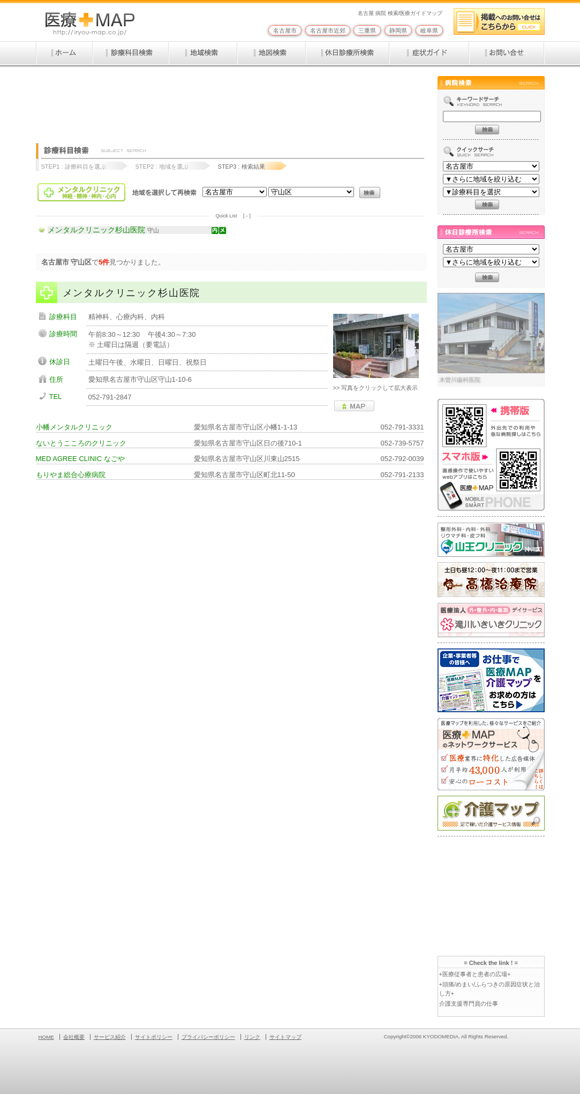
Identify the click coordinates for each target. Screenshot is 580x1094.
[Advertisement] (231, 100)
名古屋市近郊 (327, 30)
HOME (46, 1037)
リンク (252, 1037)
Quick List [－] (233, 215)
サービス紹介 (110, 1037)
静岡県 (398, 30)
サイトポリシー (153, 1037)
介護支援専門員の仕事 (468, 1003)
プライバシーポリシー (208, 1037)
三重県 (367, 30)
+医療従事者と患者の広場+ (475, 974)
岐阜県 (429, 30)
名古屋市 (285, 30)
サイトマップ (285, 1037)
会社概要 (74, 1037)
